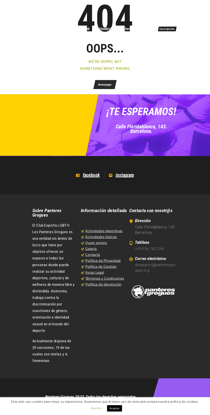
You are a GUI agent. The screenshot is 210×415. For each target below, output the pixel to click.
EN (171, 12)
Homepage (105, 84)
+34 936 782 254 (149, 249)
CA (162, 12)
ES (153, 12)
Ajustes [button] (96, 408)
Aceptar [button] (115, 408)
